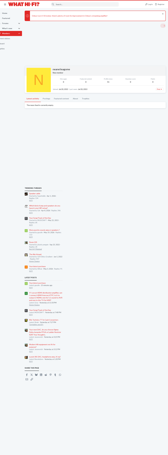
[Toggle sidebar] (162, 26)
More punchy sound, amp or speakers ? (147, 185)
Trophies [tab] (90, 105)
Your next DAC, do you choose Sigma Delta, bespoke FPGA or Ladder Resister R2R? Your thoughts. (148, 287)
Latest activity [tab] (37, 105)
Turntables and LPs (139, 280)
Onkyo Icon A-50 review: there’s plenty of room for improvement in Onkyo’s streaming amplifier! (74, 16)
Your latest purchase (140, 221)
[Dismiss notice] (162, 14)
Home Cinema (137, 216)
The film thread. (138, 209)
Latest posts (134, 233)
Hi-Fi (134, 155)
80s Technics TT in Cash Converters (146, 275)
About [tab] (80, 105)
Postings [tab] (51, 105)
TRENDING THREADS (136, 143)
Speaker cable (137, 148)
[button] (5, 4)
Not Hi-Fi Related (138, 204)
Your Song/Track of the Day (143, 173)
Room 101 (136, 197)
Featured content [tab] (65, 105)
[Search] (81, 4)
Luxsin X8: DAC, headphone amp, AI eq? (148, 312)
